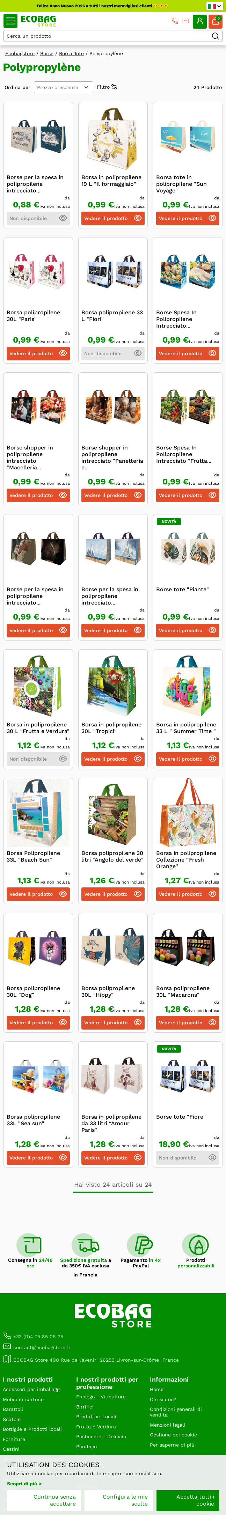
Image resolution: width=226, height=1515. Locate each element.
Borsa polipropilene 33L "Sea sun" (33, 1120)
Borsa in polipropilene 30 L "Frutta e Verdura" (38, 727)
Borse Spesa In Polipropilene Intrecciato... (176, 319)
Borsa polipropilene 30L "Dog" (33, 991)
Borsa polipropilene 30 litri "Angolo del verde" (112, 856)
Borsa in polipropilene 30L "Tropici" (111, 727)
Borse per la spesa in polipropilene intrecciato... (35, 184)
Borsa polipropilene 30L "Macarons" (183, 991)
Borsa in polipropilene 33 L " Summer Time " (186, 727)
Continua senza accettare (55, 1500)
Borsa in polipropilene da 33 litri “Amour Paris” (111, 1123)
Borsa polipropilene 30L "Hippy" (108, 991)
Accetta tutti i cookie (195, 1500)
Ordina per (17, 87)
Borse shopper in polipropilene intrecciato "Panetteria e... (112, 457)
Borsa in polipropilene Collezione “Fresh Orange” (186, 860)
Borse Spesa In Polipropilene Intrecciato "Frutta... (183, 454)
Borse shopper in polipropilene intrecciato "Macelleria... (30, 457)
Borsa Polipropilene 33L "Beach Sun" (33, 856)
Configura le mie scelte (125, 1500)
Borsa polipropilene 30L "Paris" (33, 315)
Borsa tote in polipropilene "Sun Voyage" (181, 184)
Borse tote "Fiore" (181, 1116)
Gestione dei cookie (173, 1434)
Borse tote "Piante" (182, 589)
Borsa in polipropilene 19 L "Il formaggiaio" (111, 180)
